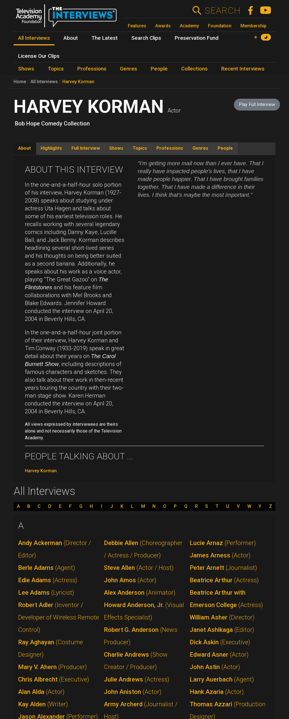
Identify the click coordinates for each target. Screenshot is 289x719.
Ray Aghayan (50, 648)
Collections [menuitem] (194, 69)
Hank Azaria (217, 691)
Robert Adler (58, 617)
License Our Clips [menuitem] (39, 56)
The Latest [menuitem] (104, 38)
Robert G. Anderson (140, 636)
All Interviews (44, 81)
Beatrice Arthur (224, 580)
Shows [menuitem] (26, 69)
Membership (253, 25)
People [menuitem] (159, 69)
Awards (163, 25)
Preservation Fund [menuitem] (196, 38)
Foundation (219, 25)
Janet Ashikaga (222, 629)
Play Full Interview (257, 104)
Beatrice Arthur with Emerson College (226, 598)
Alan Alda (41, 691)
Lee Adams (46, 592)
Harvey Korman (78, 81)
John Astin (215, 667)
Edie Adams (47, 580)
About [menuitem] (71, 38)
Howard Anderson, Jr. (144, 611)
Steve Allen (139, 567)
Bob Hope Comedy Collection (52, 123)
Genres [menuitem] (128, 69)
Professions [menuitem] (91, 69)
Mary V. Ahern (52, 667)
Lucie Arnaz (223, 542)
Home (20, 81)
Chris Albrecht (53, 679)
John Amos (130, 580)
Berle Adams (46, 567)
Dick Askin (220, 642)
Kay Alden (43, 704)
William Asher (222, 617)
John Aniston (132, 691)
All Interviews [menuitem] (34, 38)
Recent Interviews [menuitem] (242, 69)
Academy (189, 25)
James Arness (220, 555)
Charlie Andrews (136, 661)
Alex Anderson (140, 592)
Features (137, 25)
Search (222, 10)
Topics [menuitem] (56, 69)
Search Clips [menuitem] (146, 38)
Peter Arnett (223, 567)
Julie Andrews (136, 679)
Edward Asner (219, 654)
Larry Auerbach (222, 679)
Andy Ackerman (54, 549)
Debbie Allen (143, 549)
